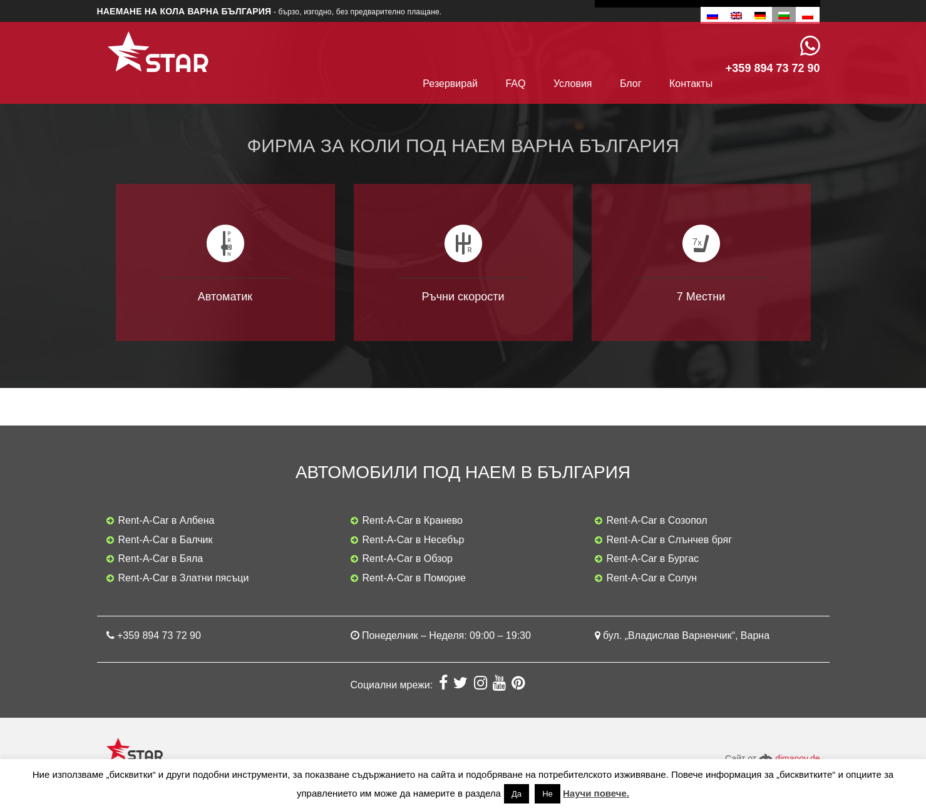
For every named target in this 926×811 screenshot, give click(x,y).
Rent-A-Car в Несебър (414, 539)
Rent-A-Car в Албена (166, 520)
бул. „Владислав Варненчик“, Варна (686, 635)
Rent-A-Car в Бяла (160, 558)
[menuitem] (712, 15)
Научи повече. (596, 793)
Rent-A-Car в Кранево (413, 520)
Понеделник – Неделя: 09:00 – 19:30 (446, 635)
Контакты (691, 83)
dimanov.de (797, 758)
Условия (572, 83)
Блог (631, 83)
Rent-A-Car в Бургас (653, 558)
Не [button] (547, 793)
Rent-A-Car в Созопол (657, 520)
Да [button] (517, 793)
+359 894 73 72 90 (159, 635)
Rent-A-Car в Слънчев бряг (670, 539)
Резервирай (450, 83)
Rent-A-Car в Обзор (408, 558)
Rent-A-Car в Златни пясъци (183, 578)
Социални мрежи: (393, 685)
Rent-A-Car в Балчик (165, 539)
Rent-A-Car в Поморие (414, 578)
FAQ (515, 83)
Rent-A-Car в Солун (652, 578)
